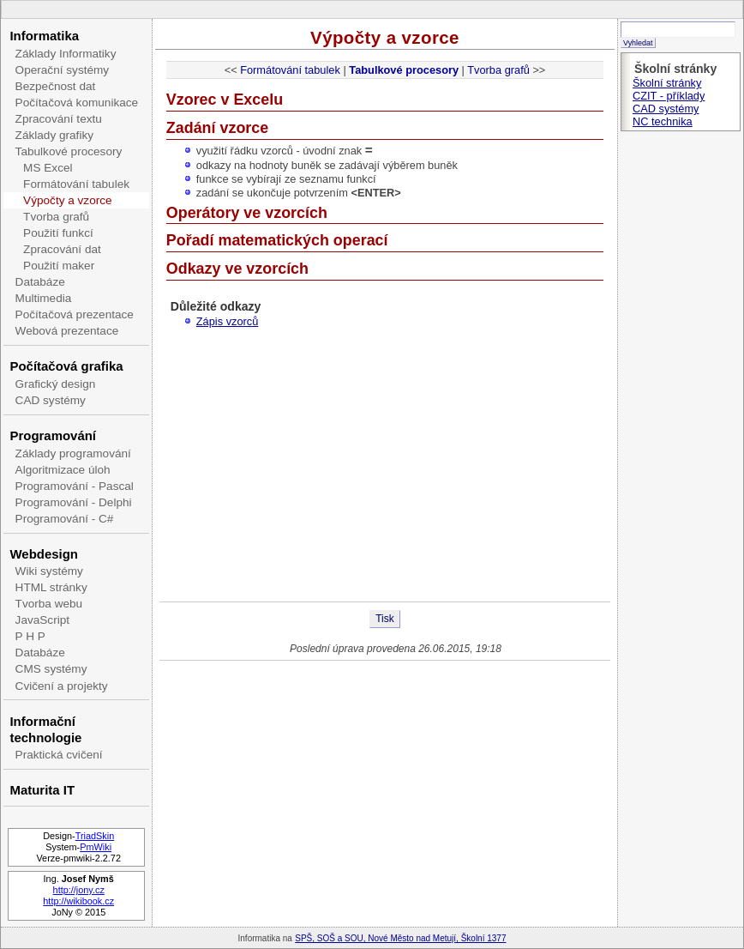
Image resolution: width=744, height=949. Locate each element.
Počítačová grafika (66, 366)
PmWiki (95, 847)
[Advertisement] (384, 464)
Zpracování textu (58, 118)
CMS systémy (51, 668)
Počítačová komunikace (77, 102)
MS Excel (47, 167)
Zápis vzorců (227, 321)
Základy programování (73, 453)
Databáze (40, 281)
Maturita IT (42, 790)
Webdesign (43, 554)
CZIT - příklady (669, 95)
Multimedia (43, 298)
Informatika (44, 35)
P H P (30, 636)
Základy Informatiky (66, 53)
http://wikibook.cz (78, 901)
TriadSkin (95, 836)
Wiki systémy (49, 571)
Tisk (384, 619)
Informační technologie (45, 729)
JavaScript (42, 620)
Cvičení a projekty (61, 686)
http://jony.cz (79, 890)
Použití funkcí (58, 233)
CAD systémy (50, 400)
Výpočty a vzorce (67, 200)
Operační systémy (62, 69)
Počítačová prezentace (74, 314)
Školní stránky (667, 82)
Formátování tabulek (76, 184)
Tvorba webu (49, 603)
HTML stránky (51, 587)
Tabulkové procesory (69, 151)
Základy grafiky (54, 135)
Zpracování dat (62, 249)
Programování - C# (64, 518)
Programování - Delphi (73, 502)
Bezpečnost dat (55, 86)
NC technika (663, 121)
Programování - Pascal (74, 486)
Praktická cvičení (59, 754)
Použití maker (58, 265)
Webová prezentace (67, 330)
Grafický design (55, 384)
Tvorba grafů (56, 216)
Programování (52, 435)
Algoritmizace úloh (63, 469)
